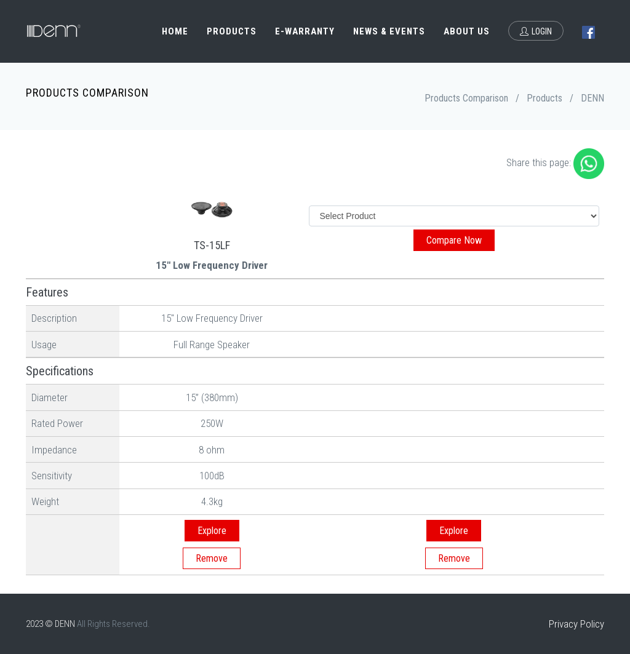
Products (232, 31)
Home (175, 31)
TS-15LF (212, 245)
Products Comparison (466, 98)
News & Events (389, 31)
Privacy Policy (576, 624)
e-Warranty (305, 31)
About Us (467, 31)
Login (536, 31)
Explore (211, 530)
